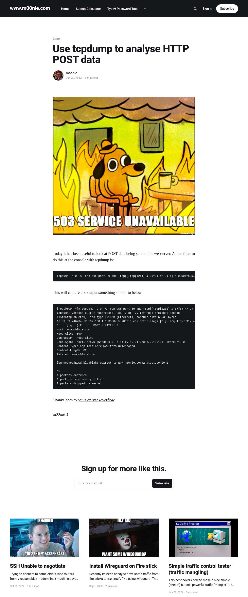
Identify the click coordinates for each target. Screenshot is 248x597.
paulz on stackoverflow (96, 400)
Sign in (207, 8)
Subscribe (227, 8)
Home (65, 9)
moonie (71, 73)
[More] (146, 9)
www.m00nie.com (30, 8)
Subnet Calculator (88, 9)
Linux (56, 39)
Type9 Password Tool (122, 9)
